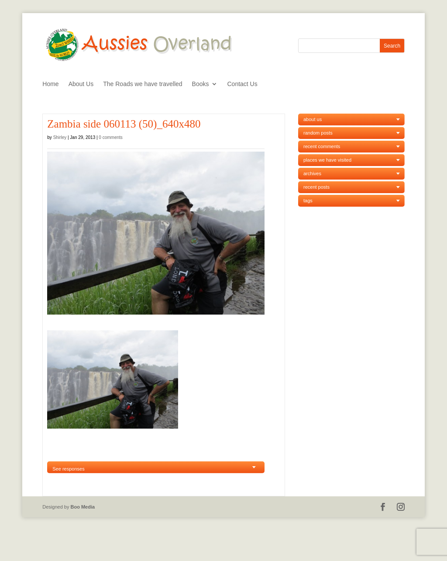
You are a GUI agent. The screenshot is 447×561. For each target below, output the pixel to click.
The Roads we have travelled (142, 84)
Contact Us (242, 84)
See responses (68, 468)
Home (50, 84)
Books (200, 84)
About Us (81, 84)
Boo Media (83, 506)
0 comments (110, 137)
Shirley (60, 137)
